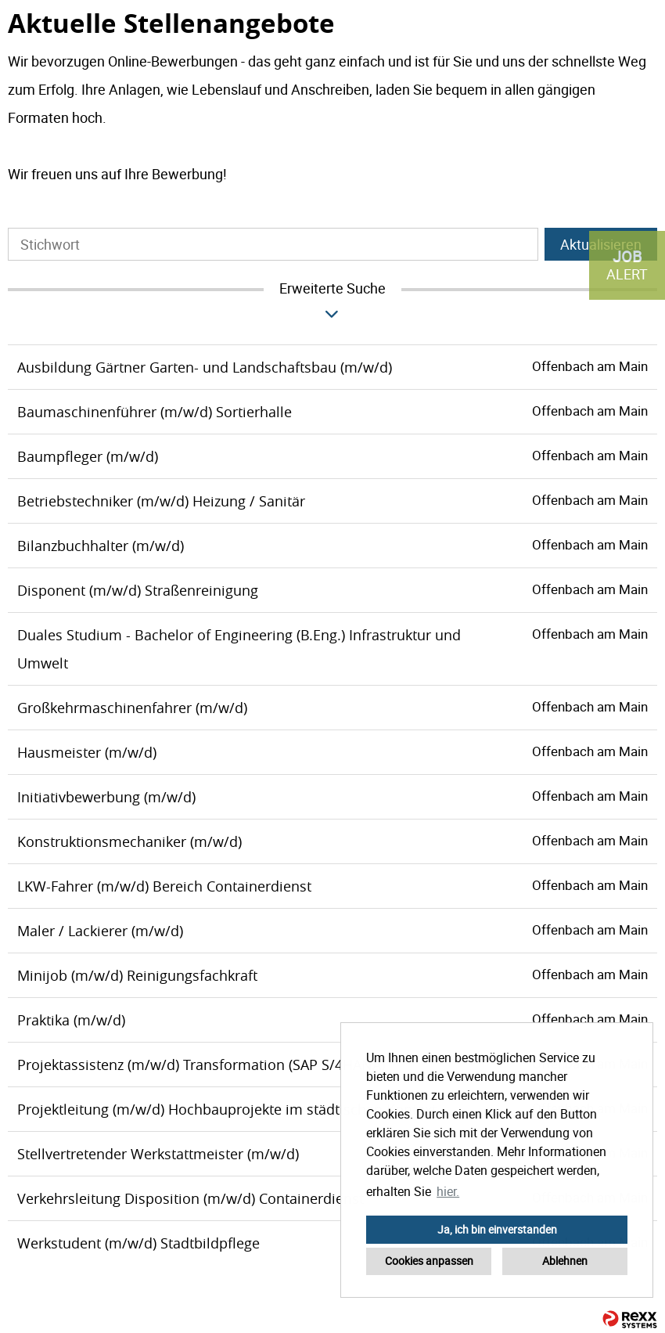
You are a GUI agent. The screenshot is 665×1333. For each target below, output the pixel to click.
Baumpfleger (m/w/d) (87, 456)
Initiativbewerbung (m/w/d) (106, 796)
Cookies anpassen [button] (429, 1260)
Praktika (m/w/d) (71, 1020)
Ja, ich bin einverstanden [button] (497, 1229)
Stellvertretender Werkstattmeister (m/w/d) (158, 1153)
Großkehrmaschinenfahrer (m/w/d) (132, 707)
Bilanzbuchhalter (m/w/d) (100, 545)
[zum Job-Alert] (627, 265)
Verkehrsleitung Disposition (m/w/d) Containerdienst (190, 1198)
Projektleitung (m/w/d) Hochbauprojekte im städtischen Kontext (227, 1109)
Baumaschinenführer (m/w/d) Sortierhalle (154, 411)
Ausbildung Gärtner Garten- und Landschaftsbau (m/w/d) (204, 367)
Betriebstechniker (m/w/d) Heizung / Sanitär (161, 501)
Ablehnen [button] (565, 1260)
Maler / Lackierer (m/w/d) (100, 930)
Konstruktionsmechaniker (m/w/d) (129, 841)
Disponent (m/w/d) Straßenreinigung (137, 590)
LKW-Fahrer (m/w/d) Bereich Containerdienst (164, 886)
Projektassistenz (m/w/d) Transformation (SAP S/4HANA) (201, 1064)
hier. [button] (448, 1191)
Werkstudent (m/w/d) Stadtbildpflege (138, 1243)
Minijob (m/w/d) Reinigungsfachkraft (137, 975)
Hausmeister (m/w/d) (86, 752)
